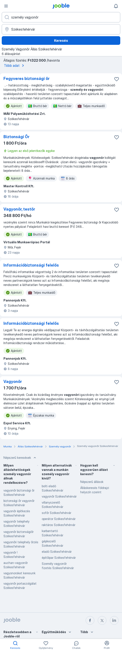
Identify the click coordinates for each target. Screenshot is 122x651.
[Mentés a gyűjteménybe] (117, 79)
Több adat (15, 65)
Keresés (61, 40)
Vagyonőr (12, 381)
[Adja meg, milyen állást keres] (61, 17)
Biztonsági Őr (16, 136)
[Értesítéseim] (116, 6)
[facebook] (90, 620)
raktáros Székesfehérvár (58, 525)
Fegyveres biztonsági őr (26, 78)
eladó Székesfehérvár (57, 551)
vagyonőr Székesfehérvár (59, 496)
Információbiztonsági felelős (31, 265)
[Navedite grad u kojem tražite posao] (61, 29)
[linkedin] (114, 620)
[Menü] (6, 6)
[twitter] (102, 620)
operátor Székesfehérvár (58, 519)
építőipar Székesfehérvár (59, 557)
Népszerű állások (91, 482)
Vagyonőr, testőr (19, 209)
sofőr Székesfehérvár (56, 513)
